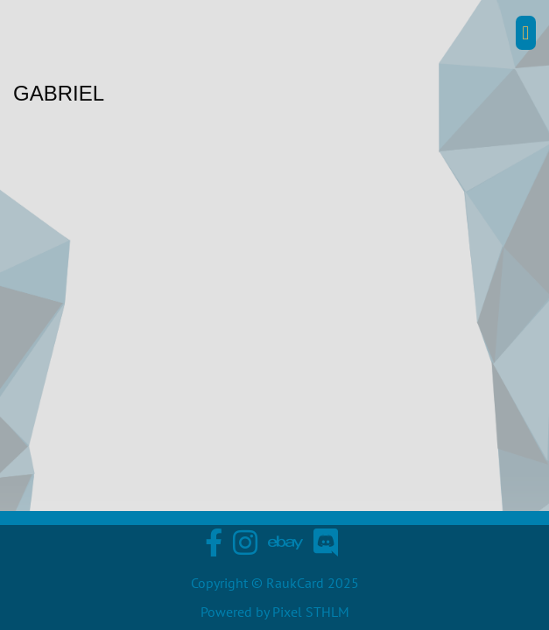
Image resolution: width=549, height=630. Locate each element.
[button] (526, 32)
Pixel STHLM (310, 611)
